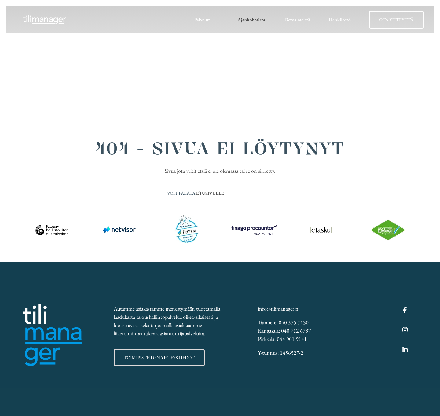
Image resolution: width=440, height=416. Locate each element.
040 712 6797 (296, 330)
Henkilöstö (339, 20)
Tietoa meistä (297, 20)
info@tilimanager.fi (278, 308)
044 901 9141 (292, 338)
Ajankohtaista (251, 20)
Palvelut (202, 20)
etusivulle (210, 193)
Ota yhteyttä (396, 19)
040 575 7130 (294, 322)
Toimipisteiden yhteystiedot (159, 357)
